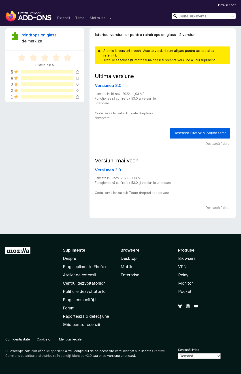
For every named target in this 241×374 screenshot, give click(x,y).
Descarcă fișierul (218, 143)
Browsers (187, 258)
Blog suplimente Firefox (85, 266)
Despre (69, 258)
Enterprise (130, 275)
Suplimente (74, 250)
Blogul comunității (79, 299)
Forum (69, 308)
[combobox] (204, 16)
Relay (183, 275)
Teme (79, 18)
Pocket (185, 291)
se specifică (55, 351)
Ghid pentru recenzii (81, 324)
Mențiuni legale (70, 339)
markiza (35, 41)
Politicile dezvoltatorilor (85, 291)
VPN (182, 266)
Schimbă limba (188, 350)
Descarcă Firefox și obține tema (199, 133)
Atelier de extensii (79, 275)
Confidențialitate (17, 339)
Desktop (128, 258)
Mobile (127, 266)
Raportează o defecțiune (86, 316)
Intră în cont (227, 5)
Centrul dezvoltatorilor (84, 283)
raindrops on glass (39, 35)
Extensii (63, 18)
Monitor (185, 283)
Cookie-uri (44, 339)
